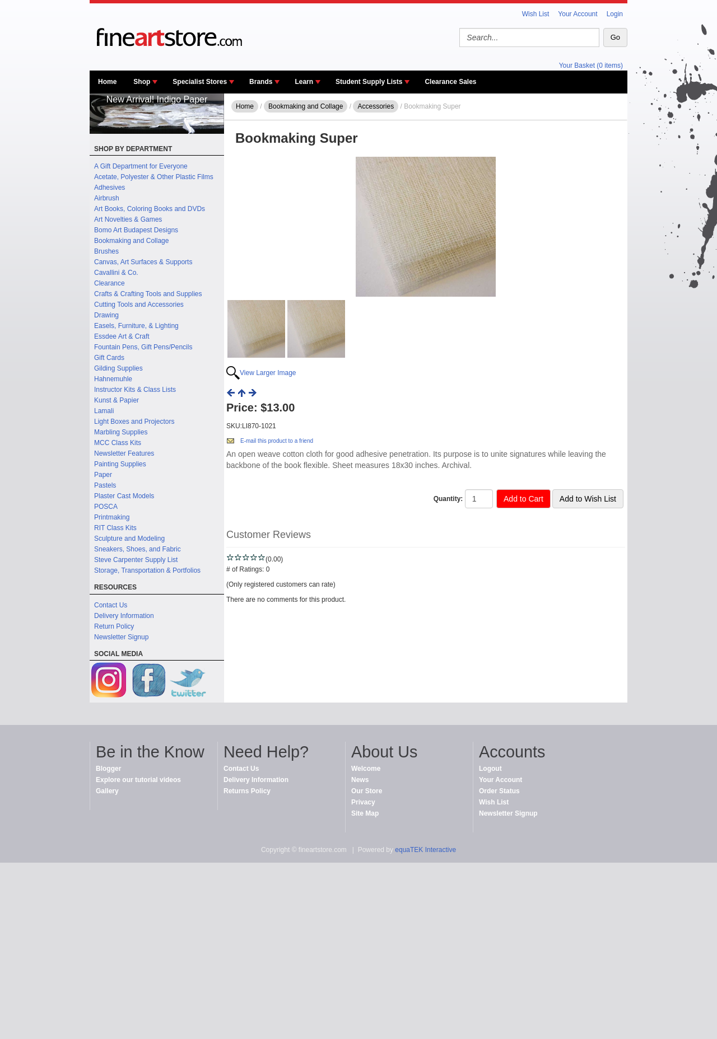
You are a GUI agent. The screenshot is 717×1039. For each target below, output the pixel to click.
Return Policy (114, 626)
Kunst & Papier (116, 400)
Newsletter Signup (121, 637)
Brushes (106, 251)
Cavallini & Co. (116, 273)
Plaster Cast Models (124, 496)
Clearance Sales (450, 82)
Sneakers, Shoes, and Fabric (137, 549)
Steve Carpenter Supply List (136, 560)
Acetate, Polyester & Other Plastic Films (153, 177)
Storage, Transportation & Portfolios (147, 570)
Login (615, 14)
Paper (103, 475)
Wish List (536, 14)
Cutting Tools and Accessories (139, 304)
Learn (304, 82)
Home (107, 82)
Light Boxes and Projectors (134, 421)
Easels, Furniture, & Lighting (136, 326)
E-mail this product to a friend (276, 441)
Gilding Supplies (118, 368)
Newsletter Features (124, 453)
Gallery (107, 791)
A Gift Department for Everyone (141, 166)
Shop (141, 82)
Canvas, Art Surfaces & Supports (143, 262)
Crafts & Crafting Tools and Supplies (148, 294)
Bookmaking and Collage (131, 241)
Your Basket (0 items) (591, 65)
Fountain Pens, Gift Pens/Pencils (143, 347)
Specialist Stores (200, 82)
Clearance (109, 283)
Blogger (108, 769)
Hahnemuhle (113, 379)
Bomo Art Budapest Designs (136, 230)
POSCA (106, 507)
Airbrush (106, 198)
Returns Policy (247, 791)
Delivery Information (124, 616)
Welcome (365, 769)
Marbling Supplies (120, 432)
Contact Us (110, 605)
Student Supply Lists (369, 82)
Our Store (366, 791)
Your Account (577, 14)
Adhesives (109, 187)
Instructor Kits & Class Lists (135, 390)
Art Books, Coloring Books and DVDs (149, 209)
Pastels (105, 485)
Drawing (106, 315)
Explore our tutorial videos (138, 780)
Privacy (363, 802)
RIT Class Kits (115, 528)
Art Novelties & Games (128, 219)
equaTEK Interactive (425, 850)
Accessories (375, 106)
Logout (490, 769)
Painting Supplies (120, 464)
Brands (260, 82)
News (360, 780)
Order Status (499, 791)
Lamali (104, 411)
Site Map (365, 813)
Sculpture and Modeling (129, 538)
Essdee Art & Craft (122, 336)
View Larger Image (268, 373)
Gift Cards (109, 358)
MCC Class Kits (117, 443)
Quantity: (448, 499)
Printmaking (111, 517)
